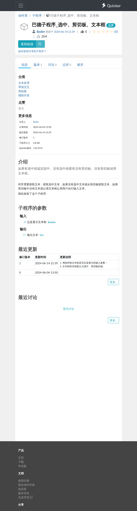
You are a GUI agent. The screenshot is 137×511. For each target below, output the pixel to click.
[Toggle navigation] (20, 6)
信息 (24, 64)
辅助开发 (23, 95)
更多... (113, 282)
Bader (41, 31)
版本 (38, 64)
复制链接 (27, 44)
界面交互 (23, 87)
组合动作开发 (26, 484)
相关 (80, 64)
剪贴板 (22, 91)
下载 (21, 461)
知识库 (22, 489)
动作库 (23, 15)
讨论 (52, 64)
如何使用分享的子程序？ (32, 51)
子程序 (37, 15)
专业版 (22, 466)
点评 (66, 64)
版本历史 (23, 493)
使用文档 (23, 480)
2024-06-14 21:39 (64, 31)
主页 (21, 457)
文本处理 (23, 82)
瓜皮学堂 (25, 497)
